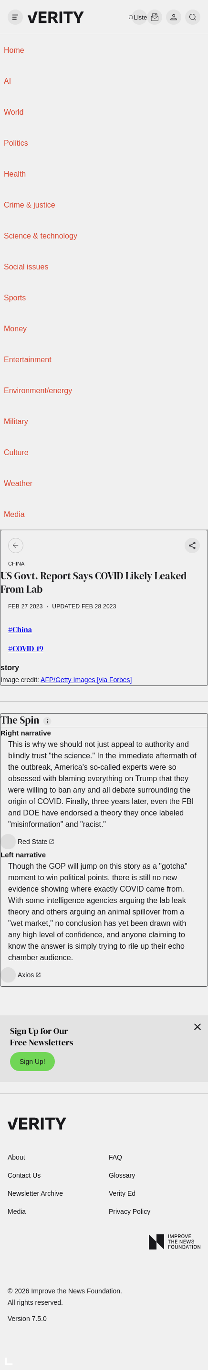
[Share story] (192, 545)
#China (20, 629)
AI (7, 81)
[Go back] (60, 545)
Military (16, 421)
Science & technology (40, 236)
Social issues (26, 267)
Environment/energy (38, 391)
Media (14, 514)
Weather (18, 483)
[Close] (197, 1026)
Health (15, 174)
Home (14, 50)
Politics (16, 143)
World (14, 112)
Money (15, 329)
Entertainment (28, 360)
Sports (15, 298)
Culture (16, 452)
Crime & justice (29, 205)
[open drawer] (15, 17)
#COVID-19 (25, 648)
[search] (192, 17)
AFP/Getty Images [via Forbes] (86, 680)
